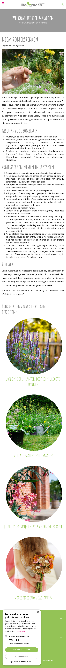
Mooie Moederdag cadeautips (33, 598)
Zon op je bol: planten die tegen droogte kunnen (33, 381)
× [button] (38, 612)
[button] (21, 662)
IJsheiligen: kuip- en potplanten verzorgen (33, 526)
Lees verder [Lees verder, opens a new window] (20, 631)
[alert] (22, 637)
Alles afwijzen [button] (21, 656)
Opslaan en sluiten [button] (22, 650)
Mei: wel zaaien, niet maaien (33, 455)
